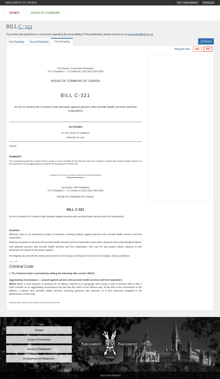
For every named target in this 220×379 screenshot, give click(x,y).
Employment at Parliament (38, 358)
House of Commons (45, 13)
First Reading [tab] (16, 41)
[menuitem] (188, 2)
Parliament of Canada (21, 2)
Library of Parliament (39, 349)
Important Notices (110, 375)
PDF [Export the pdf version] (208, 49)
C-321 (25, 27)
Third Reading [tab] (62, 41)
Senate (14, 13)
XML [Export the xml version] (197, 49)
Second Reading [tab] (39, 41)
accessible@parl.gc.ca (140, 34)
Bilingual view (182, 48)
